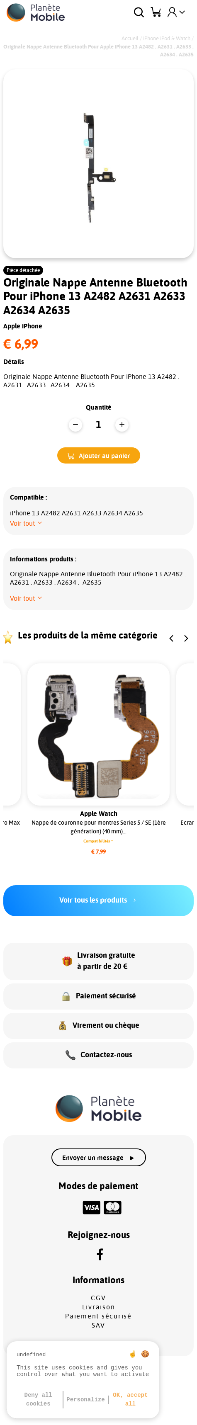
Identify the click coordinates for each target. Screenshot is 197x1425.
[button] (98, 455)
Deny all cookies (38, 1399)
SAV (98, 1325)
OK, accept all (130, 1399)
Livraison (98, 1307)
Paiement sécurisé (98, 1316)
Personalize (85, 1399)
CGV (98, 1298)
